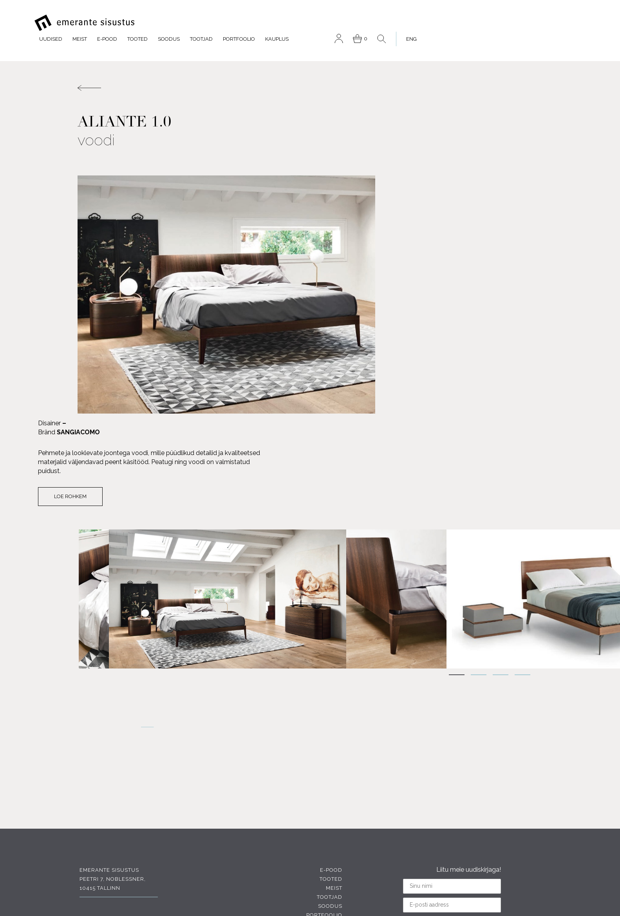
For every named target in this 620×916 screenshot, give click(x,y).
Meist (242, 23)
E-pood (270, 23)
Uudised (213, 23)
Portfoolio (401, 23)
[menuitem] (566, 23)
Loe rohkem (399, 247)
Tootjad (363, 23)
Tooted (300, 23)
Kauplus (439, 23)
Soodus (331, 23)
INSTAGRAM (106, 853)
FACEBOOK (105, 805)
